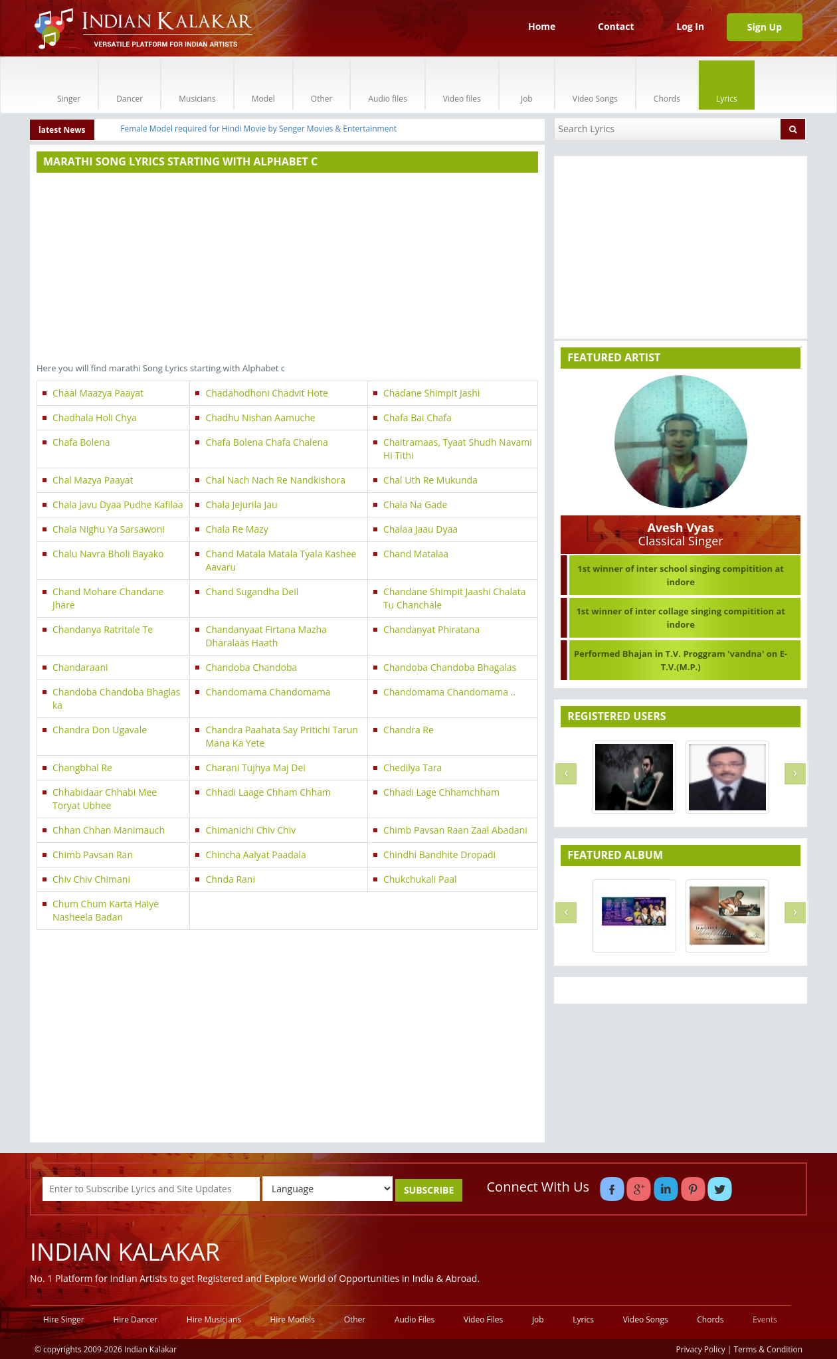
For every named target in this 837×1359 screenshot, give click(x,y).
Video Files (483, 1319)
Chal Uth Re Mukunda (430, 480)
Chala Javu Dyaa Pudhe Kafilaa (117, 504)
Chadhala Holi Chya (94, 417)
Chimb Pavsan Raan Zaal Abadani (455, 830)
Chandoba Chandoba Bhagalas (449, 667)
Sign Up (764, 27)
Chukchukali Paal (420, 879)
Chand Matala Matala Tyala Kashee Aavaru (280, 560)
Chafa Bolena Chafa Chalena (266, 442)
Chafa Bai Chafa (417, 417)
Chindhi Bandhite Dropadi (439, 854)
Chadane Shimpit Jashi (431, 393)
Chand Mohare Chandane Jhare (107, 598)
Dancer (129, 84)
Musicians (197, 84)
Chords (667, 84)
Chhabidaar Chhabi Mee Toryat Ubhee (104, 799)
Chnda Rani (230, 879)
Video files (462, 84)
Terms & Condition (768, 1349)
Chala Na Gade (415, 504)
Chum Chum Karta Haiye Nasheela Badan (105, 910)
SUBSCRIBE (429, 1190)
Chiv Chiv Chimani (91, 879)
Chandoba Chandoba (251, 667)
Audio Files (414, 1319)
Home (541, 26)
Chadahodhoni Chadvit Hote (266, 393)
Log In (690, 26)
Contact (616, 26)
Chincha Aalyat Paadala (255, 854)
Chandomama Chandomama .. (449, 691)
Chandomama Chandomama (267, 691)
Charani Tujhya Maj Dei (255, 767)
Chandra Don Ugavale (99, 729)
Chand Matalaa (415, 553)
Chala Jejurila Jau (241, 504)
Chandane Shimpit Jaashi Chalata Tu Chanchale (454, 598)
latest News (62, 130)
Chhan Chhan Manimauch (108, 830)
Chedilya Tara (412, 767)
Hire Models (292, 1319)
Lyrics (726, 84)
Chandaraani (80, 667)
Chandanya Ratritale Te (102, 629)
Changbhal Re (82, 767)
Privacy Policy (700, 1349)
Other (322, 84)
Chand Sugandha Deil (251, 591)
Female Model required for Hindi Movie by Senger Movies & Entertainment (258, 128)
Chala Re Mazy (236, 529)
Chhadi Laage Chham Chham (268, 792)
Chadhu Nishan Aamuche (260, 417)
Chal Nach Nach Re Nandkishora (275, 480)
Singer (68, 84)
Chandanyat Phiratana (431, 629)
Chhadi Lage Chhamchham (441, 792)
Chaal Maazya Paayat (97, 393)
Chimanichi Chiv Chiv (250, 830)
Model (263, 84)
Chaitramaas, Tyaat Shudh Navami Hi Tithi (457, 449)
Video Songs (595, 84)
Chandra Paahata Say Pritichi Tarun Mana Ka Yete (281, 736)
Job (527, 84)
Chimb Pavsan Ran (92, 854)
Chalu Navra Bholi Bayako (108, 553)
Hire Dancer (135, 1319)
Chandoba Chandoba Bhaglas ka (116, 698)
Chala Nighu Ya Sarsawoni (108, 529)
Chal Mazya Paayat (92, 480)
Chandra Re (408, 729)
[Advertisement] (287, 269)
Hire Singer (63, 1319)
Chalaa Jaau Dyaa (420, 529)
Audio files (387, 84)
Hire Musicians (214, 1319)
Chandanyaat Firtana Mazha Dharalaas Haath (265, 636)
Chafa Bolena (81, 442)
